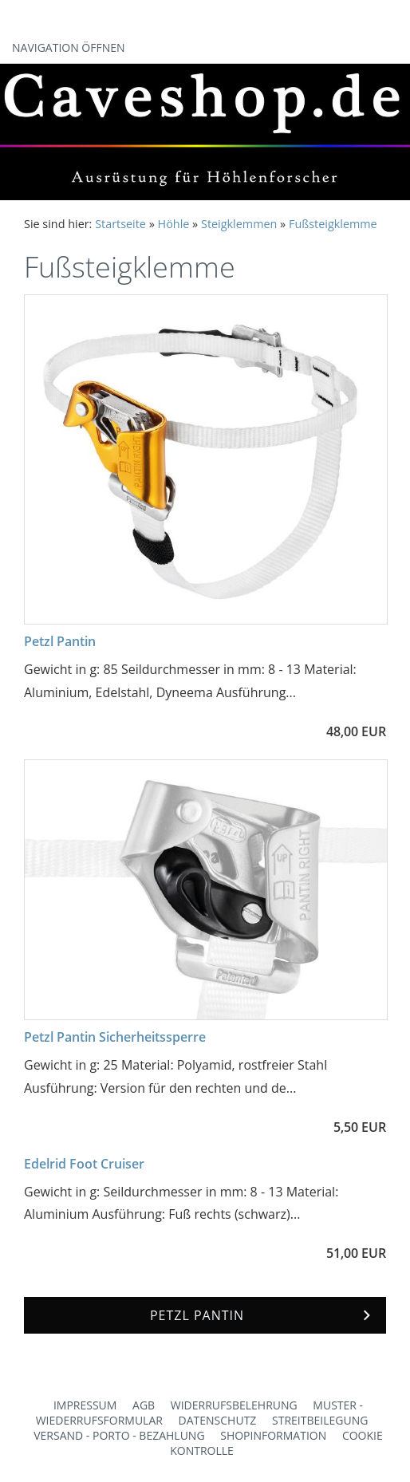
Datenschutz (218, 1420)
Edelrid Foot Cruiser (84, 1164)
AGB (143, 1405)
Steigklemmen (239, 223)
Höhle (174, 223)
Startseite (120, 223)
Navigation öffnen (68, 47)
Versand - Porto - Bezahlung (119, 1435)
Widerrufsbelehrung (234, 1405)
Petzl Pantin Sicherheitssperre (115, 1037)
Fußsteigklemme (333, 223)
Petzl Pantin (60, 641)
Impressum (85, 1405)
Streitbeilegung (320, 1420)
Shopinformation (273, 1435)
